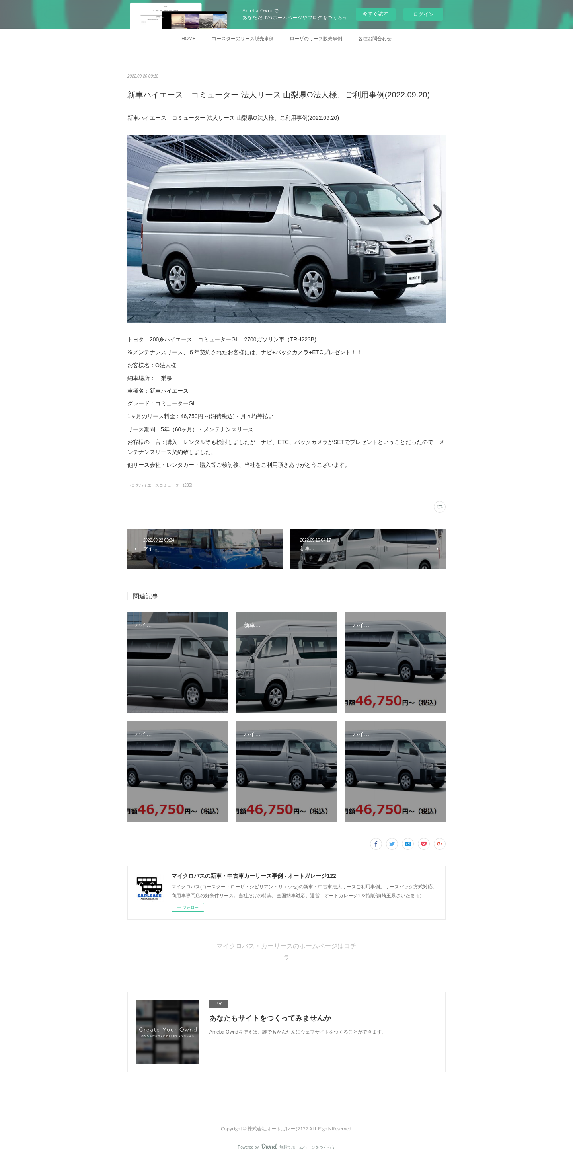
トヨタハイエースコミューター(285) (159, 485)
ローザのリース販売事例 (316, 38)
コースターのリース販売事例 (243, 38)
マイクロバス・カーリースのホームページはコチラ (286, 951)
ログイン (423, 14)
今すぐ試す (375, 14)
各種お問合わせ (375, 38)
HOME (188, 38)
